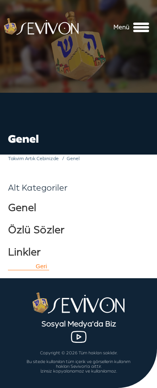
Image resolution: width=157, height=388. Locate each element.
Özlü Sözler (36, 230)
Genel (22, 208)
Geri (41, 266)
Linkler (24, 252)
